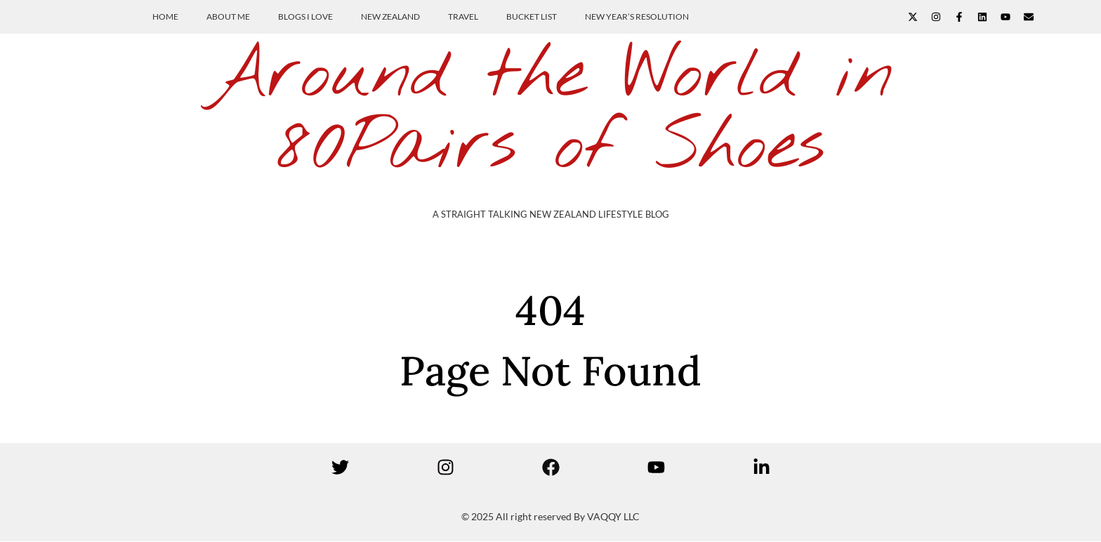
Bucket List (531, 16)
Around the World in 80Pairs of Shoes (550, 112)
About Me (228, 16)
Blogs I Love (305, 16)
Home (165, 16)
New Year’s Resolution (637, 16)
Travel (463, 16)
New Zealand (390, 16)
